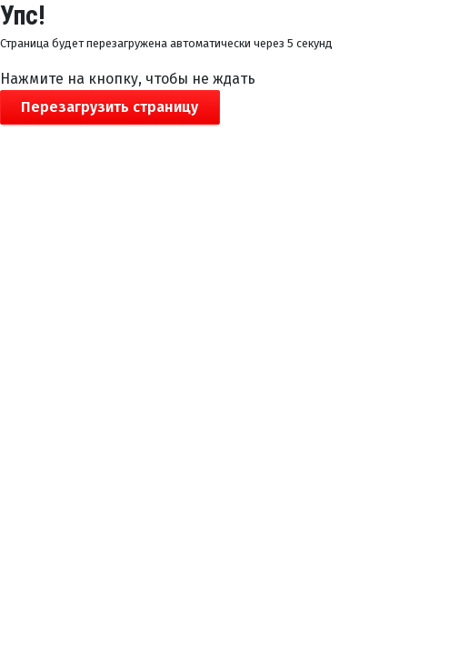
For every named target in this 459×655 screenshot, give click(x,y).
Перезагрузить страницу (109, 107)
